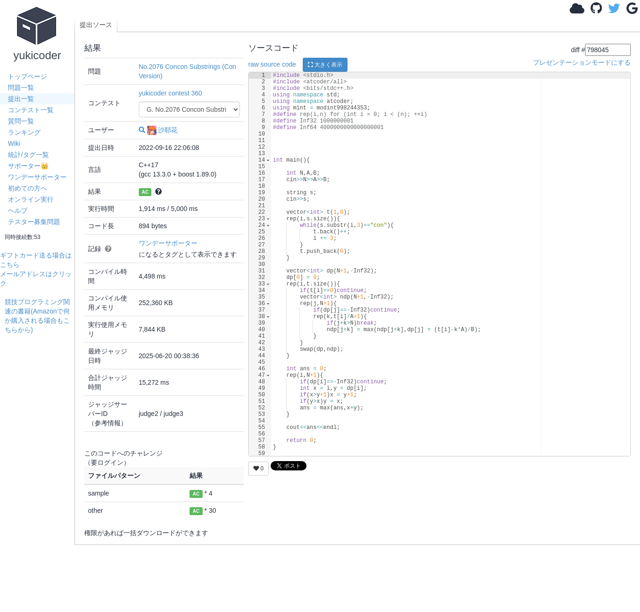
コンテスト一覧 (31, 110)
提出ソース (96, 24)
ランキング (24, 132)
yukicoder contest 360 (170, 93)
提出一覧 (21, 98)
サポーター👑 (28, 166)
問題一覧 (21, 87)
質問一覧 (21, 121)
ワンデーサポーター (37, 177)
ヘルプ (17, 210)
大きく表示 (325, 64)
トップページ (27, 76)
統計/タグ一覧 (28, 154)
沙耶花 (162, 130)
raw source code (272, 64)
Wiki (14, 143)
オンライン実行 (31, 199)
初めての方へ (27, 188)
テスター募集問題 (34, 221)
